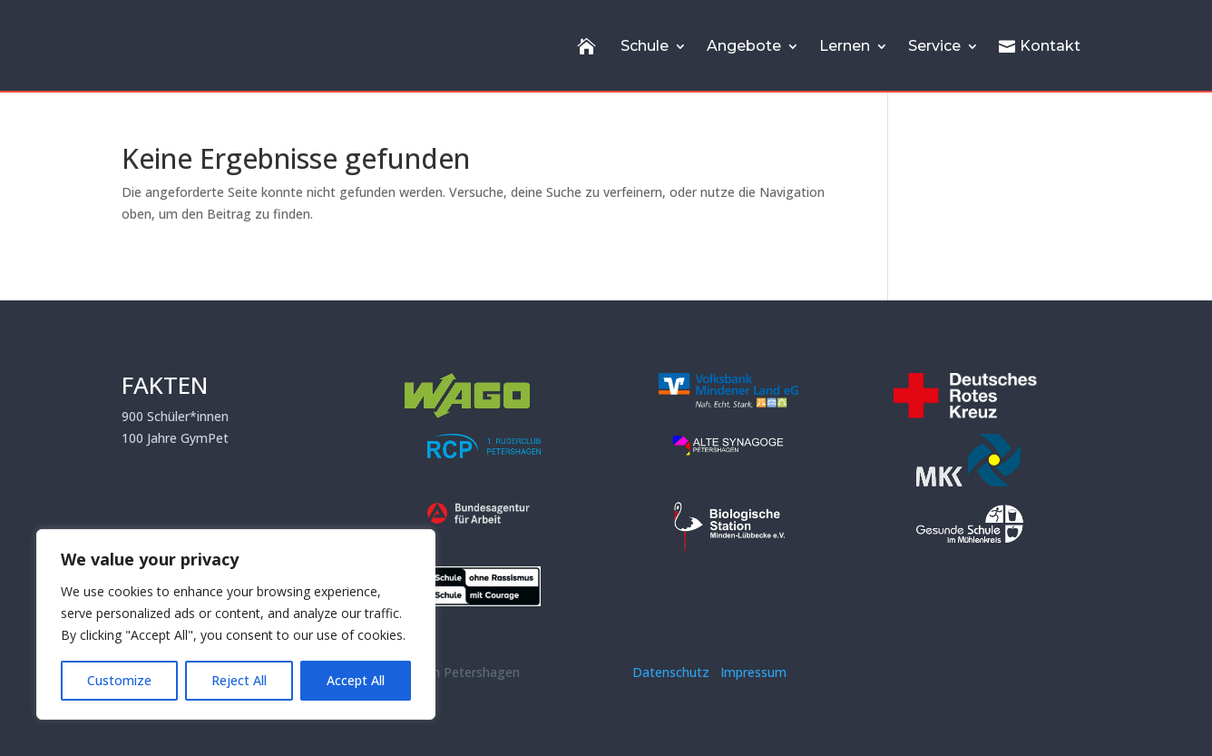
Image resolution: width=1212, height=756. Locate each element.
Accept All (356, 680)
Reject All (239, 680)
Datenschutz (674, 672)
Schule (645, 45)
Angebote (744, 45)
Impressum (753, 672)
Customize (119, 680)
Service (934, 45)
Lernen (844, 45)
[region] (235, 624)
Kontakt (1039, 45)
